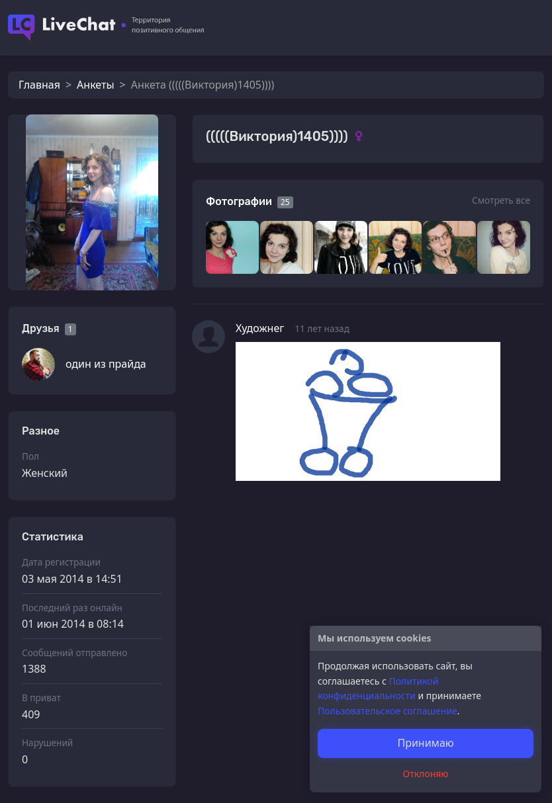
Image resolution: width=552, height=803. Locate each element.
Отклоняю (426, 773)
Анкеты (95, 84)
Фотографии (239, 201)
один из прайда (106, 364)
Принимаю (425, 743)
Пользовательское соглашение (387, 710)
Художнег (260, 328)
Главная (39, 84)
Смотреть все (501, 200)
